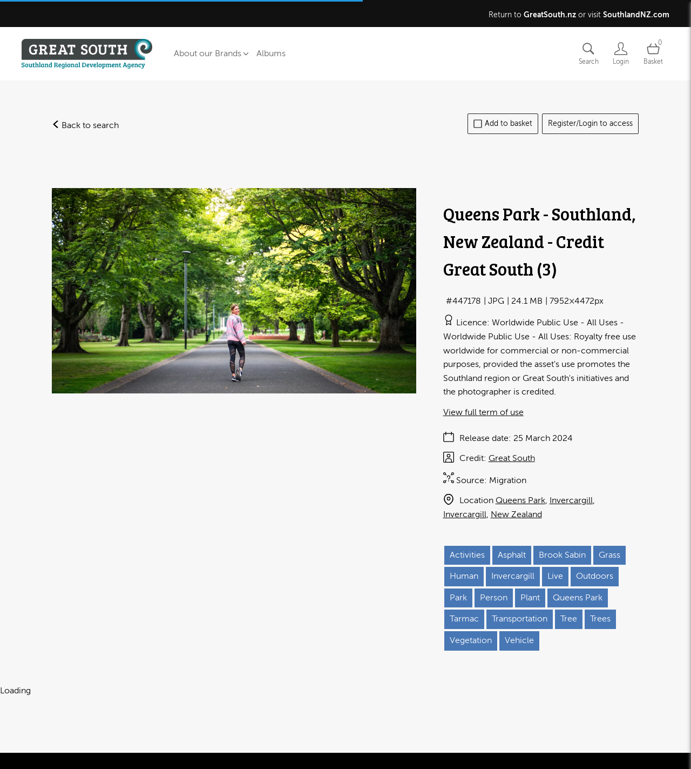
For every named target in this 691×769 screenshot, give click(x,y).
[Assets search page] (588, 54)
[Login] (621, 54)
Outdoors (594, 576)
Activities (467, 555)
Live (555, 576)
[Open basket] (653, 54)
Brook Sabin (562, 555)
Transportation (519, 619)
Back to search (85, 125)
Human (464, 576)
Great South (512, 458)
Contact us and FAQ (59, 757)
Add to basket (502, 123)
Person (493, 598)
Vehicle (519, 640)
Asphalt (512, 555)
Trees (600, 619)
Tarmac (464, 619)
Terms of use (129, 757)
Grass (609, 555)
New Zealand (516, 514)
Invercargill (571, 500)
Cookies (217, 757)
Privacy (177, 757)
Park (458, 598)
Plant (530, 598)
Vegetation (471, 640)
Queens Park (520, 500)
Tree (568, 619)
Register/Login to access (590, 123)
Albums (271, 53)
